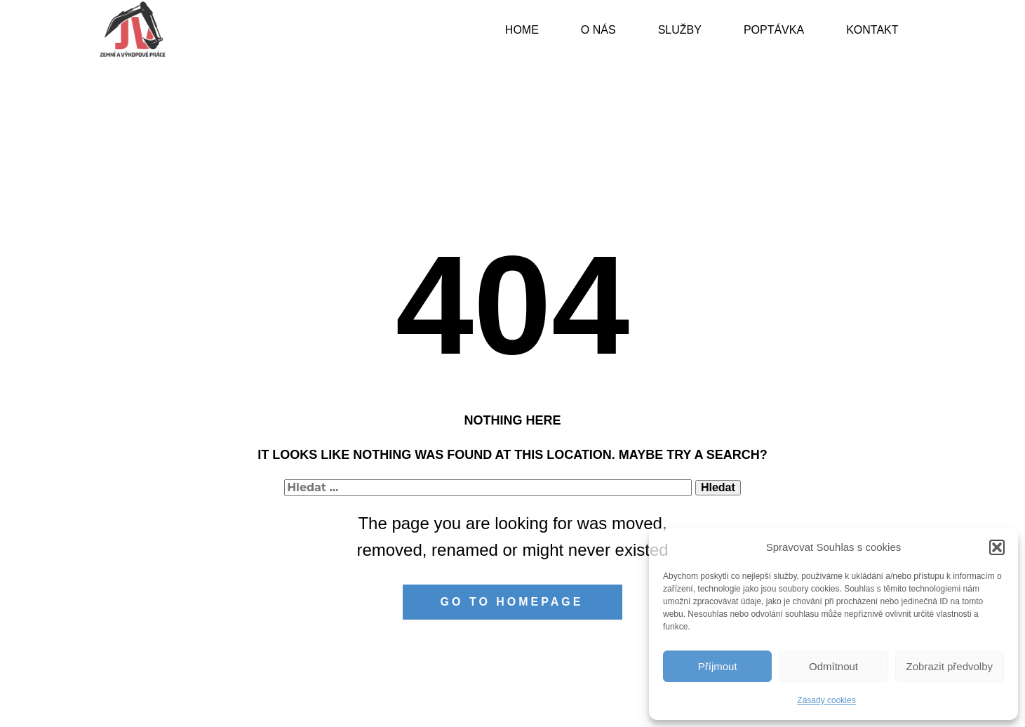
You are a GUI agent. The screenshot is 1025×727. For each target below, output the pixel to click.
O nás (598, 30)
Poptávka (774, 30)
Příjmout (717, 666)
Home (522, 30)
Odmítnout (833, 666)
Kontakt (872, 30)
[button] (997, 547)
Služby (680, 30)
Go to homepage (512, 602)
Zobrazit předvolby (949, 666)
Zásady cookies (826, 700)
